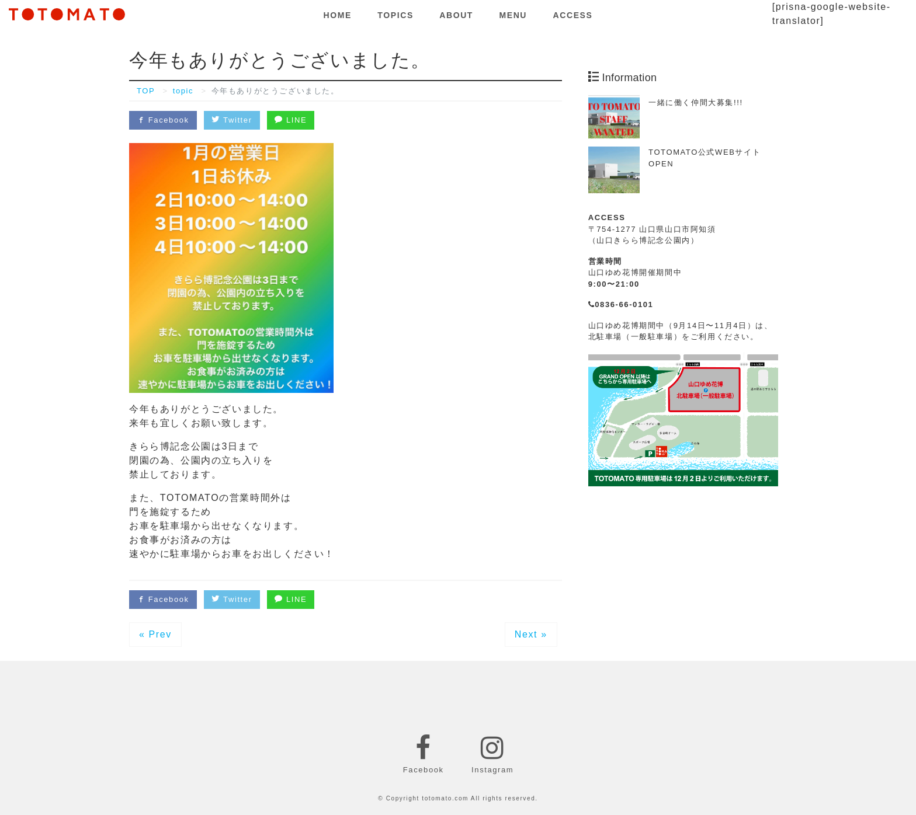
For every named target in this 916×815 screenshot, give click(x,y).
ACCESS (573, 15)
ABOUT (456, 15)
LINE (291, 120)
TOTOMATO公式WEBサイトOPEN (704, 158)
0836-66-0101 (621, 304)
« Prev (155, 634)
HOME (338, 15)
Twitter (231, 120)
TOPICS (395, 15)
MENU (513, 15)
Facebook (163, 120)
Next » (531, 634)
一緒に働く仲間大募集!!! (695, 102)
